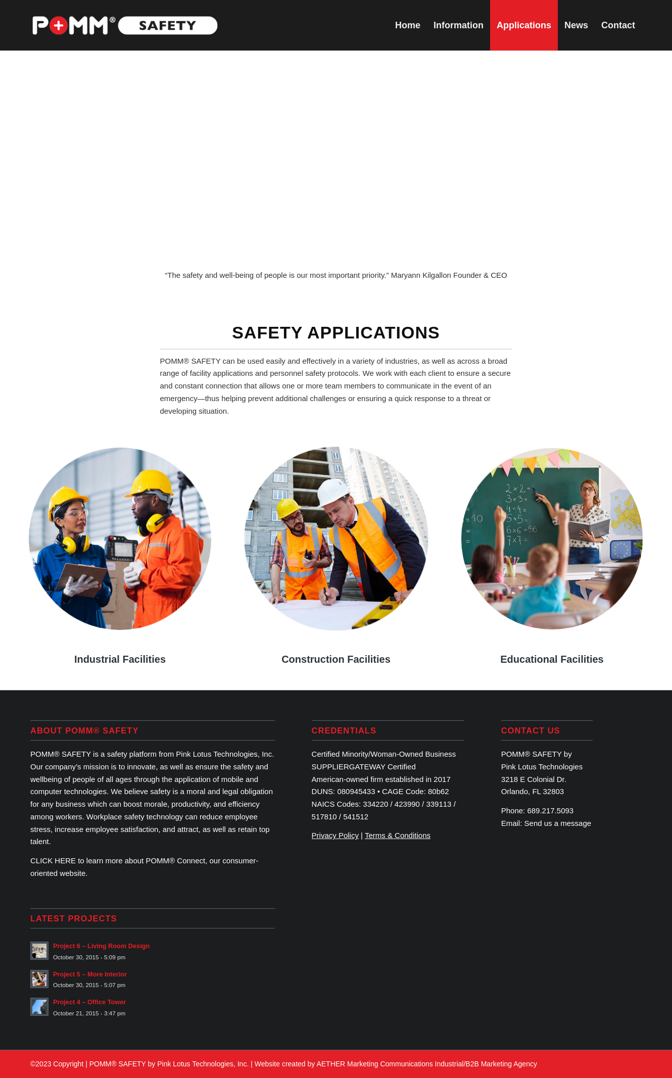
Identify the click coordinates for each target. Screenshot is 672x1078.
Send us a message (558, 823)
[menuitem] (408, 25)
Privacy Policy (335, 835)
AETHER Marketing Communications (374, 1064)
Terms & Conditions (397, 835)
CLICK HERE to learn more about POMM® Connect (117, 860)
